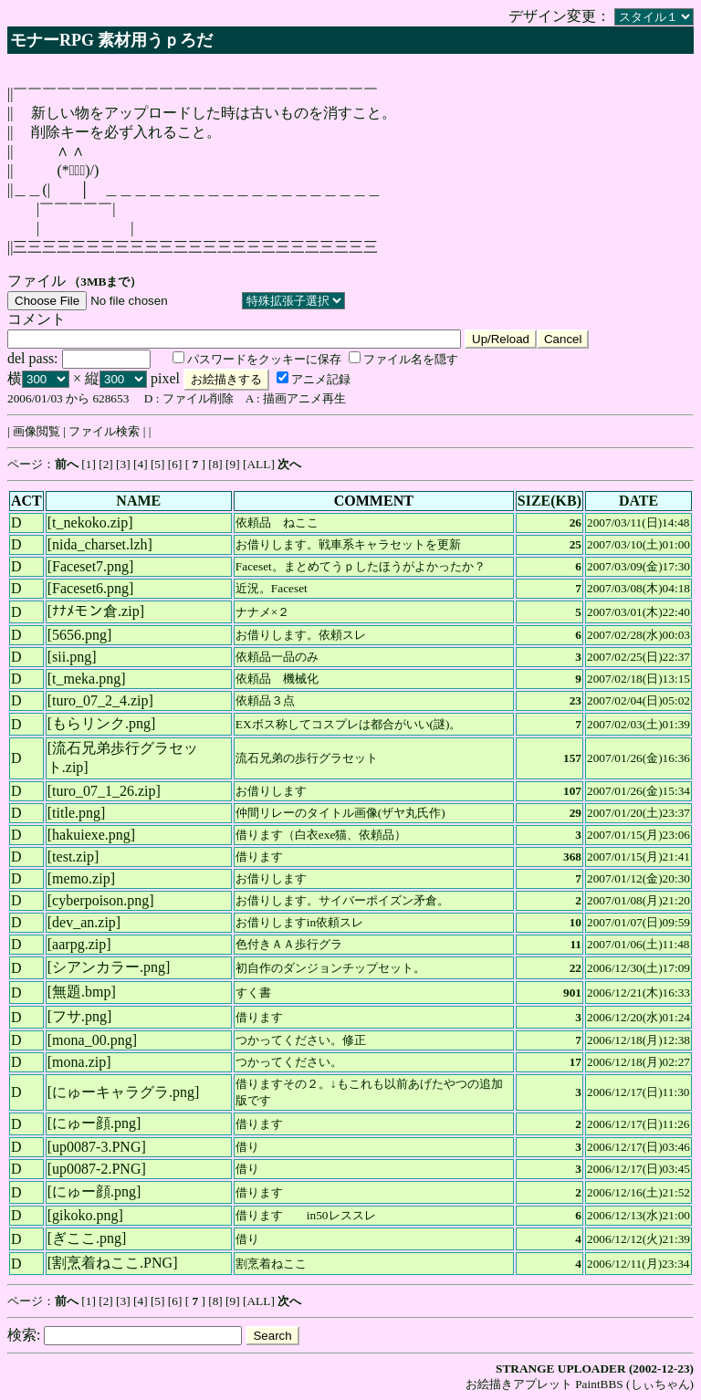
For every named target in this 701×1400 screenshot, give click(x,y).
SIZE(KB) (549, 500)
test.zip (73, 856)
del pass (30, 358)
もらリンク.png (101, 723)
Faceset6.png (90, 588)
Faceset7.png (90, 566)
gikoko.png (85, 1215)
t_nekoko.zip (90, 522)
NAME (138, 500)
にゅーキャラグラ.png (123, 1092)
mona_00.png (92, 1040)
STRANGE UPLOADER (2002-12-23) (595, 1368)
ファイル (36, 280)
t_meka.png (86, 678)
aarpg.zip (79, 944)
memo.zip (81, 878)
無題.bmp (81, 991)
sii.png (71, 656)
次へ (289, 464)
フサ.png (79, 1016)
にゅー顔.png (94, 1123)
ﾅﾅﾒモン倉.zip (96, 611)
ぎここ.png (86, 1238)
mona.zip (79, 1062)
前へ (66, 464)
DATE (638, 500)
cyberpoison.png (100, 900)
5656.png (79, 635)
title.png (76, 812)
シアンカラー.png (108, 967)
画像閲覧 (36, 431)
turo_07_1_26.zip (103, 791)
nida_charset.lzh (99, 544)
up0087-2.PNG (96, 1168)
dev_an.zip (84, 922)
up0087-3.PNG (96, 1146)
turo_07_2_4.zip (100, 700)
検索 (22, 1335)
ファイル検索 (104, 431)
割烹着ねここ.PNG (112, 1262)
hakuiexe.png (91, 834)
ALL (258, 464)
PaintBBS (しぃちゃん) (634, 1384)
